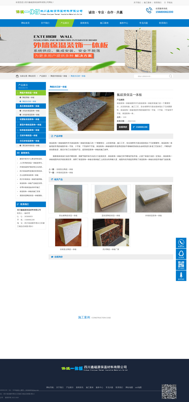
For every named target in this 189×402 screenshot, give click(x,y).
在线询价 (123, 127)
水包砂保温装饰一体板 (30, 115)
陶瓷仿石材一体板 (81, 76)
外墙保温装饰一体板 (64, 173)
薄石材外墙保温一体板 (30, 146)
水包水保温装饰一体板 (30, 111)
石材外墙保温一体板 (28, 135)
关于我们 (137, 2)
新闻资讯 (84, 23)
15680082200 (140, 127)
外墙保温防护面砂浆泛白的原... (31, 167)
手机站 (168, 2)
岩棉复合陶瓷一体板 (64, 169)
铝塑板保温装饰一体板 (29, 119)
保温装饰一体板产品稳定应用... (31, 183)
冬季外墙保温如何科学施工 (30, 187)
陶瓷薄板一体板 (27, 97)
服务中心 (124, 23)
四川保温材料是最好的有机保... (31, 171)
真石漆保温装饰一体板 (29, 106)
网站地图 (129, 399)
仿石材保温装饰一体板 (29, 141)
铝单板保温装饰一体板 (29, 130)
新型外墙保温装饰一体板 (30, 125)
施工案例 (147, 2)
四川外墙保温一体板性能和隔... (31, 179)
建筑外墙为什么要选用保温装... (31, 159)
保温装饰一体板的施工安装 (30, 191)
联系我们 (157, 2)
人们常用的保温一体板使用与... (31, 163)
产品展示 (65, 23)
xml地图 (138, 399)
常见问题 (143, 23)
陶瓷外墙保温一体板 (62, 76)
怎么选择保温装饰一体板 (29, 175)
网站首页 (25, 23)
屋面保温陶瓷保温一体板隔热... (31, 195)
